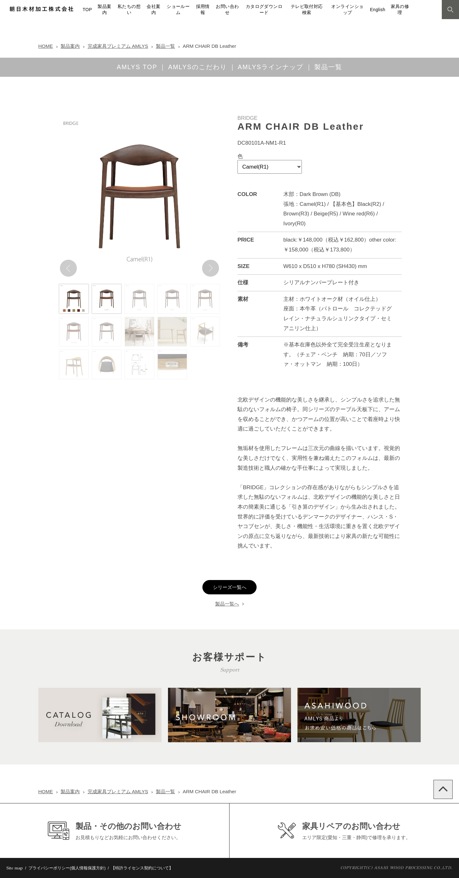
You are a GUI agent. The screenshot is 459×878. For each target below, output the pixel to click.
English (377, 9)
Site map (14, 868)
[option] (139, 197)
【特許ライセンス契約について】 (142, 868)
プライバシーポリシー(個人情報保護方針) (67, 868)
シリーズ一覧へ (229, 587)
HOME (45, 46)
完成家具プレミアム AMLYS (118, 46)
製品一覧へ (227, 603)
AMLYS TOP (137, 66)
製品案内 (70, 46)
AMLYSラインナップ (270, 66)
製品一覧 (165, 46)
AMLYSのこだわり (197, 66)
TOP (87, 9)
